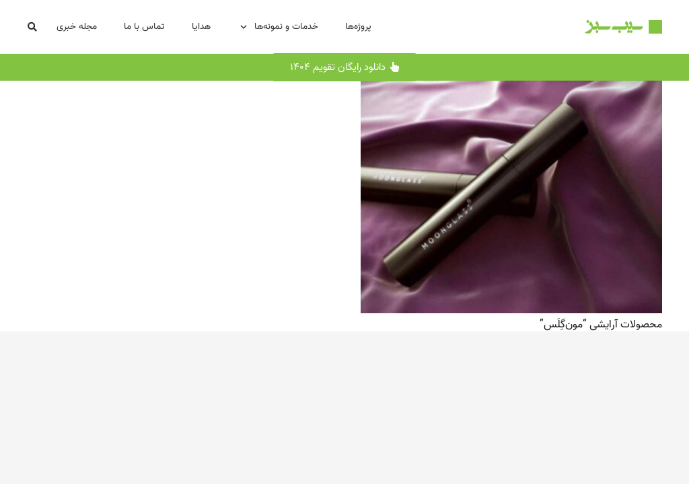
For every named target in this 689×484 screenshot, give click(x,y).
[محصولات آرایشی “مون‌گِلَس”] (511, 90)
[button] (32, 27)
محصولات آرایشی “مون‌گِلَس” (601, 324)
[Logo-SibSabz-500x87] (623, 27)
